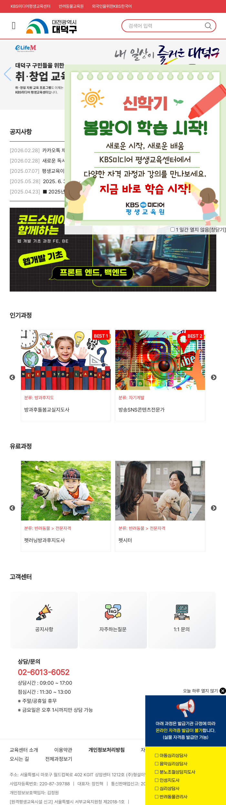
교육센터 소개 (24, 750)
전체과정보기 (58, 759)
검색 (208, 26)
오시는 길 (19, 759)
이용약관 (63, 750)
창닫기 (217, 230)
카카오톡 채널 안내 (61, 150)
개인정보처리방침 (106, 750)
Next (214, 377)
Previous (12, 377)
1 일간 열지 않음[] (201, 230)
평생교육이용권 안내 (63, 171)
